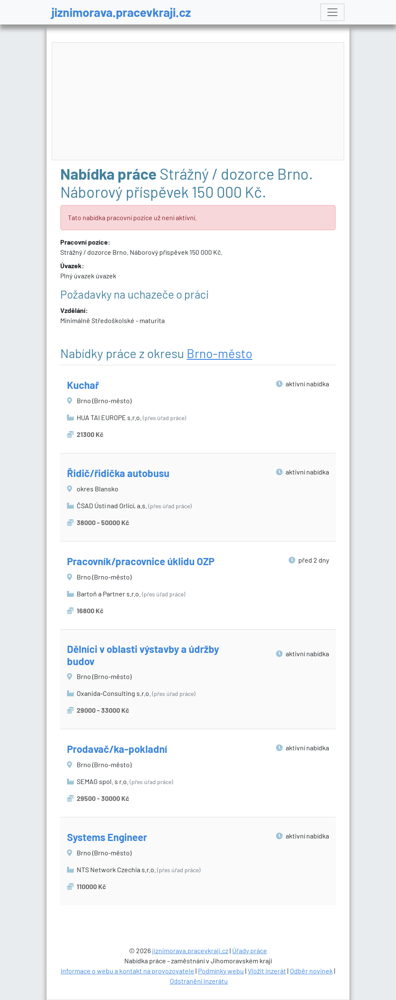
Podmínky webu (221, 971)
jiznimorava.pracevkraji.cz (121, 12)
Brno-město (219, 353)
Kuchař (83, 385)
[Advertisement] (198, 102)
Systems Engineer (107, 837)
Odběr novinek (311, 971)
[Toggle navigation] (332, 12)
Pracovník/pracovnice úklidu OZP (140, 561)
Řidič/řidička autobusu (118, 473)
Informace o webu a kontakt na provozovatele (127, 971)
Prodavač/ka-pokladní (117, 749)
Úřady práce (249, 950)
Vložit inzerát (267, 971)
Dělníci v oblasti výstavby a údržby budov (143, 655)
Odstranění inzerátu (199, 981)
